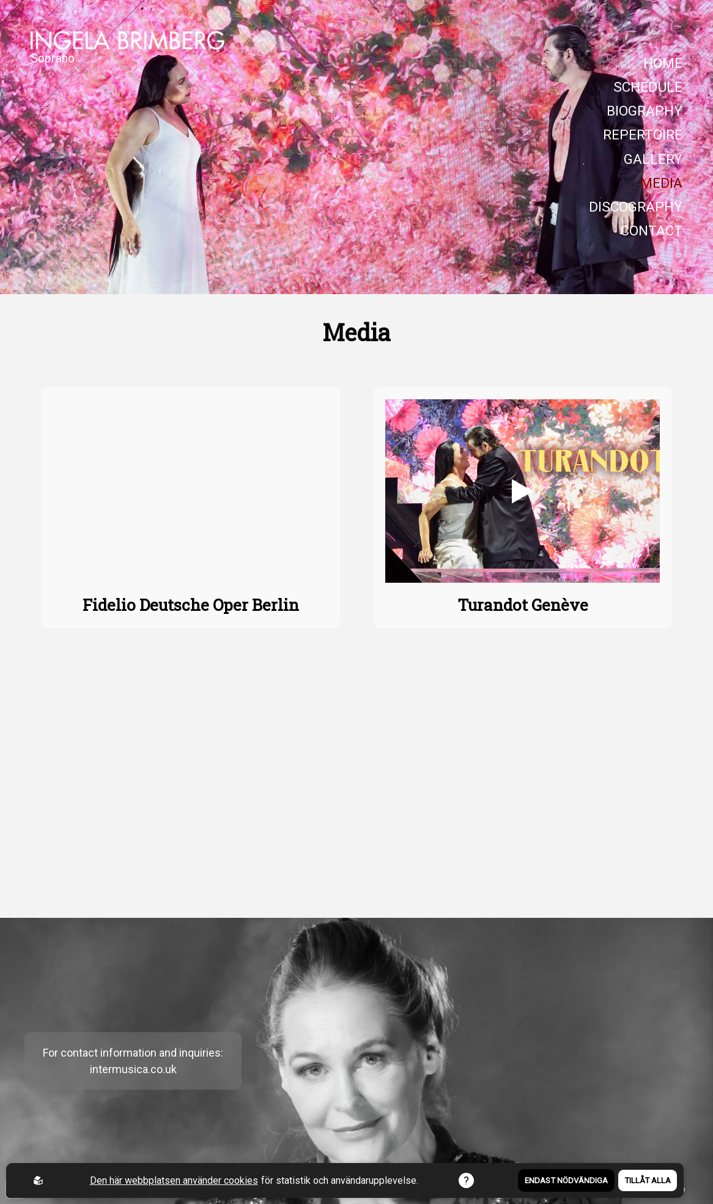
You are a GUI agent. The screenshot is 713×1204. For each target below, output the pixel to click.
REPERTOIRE (642, 135)
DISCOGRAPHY (635, 207)
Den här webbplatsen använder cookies (174, 1180)
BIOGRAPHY (644, 111)
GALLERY (653, 159)
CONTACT (651, 231)
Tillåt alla (647, 1180)
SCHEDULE (647, 87)
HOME (662, 63)
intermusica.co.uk (133, 1069)
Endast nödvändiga (566, 1180)
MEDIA (661, 183)
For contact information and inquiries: (133, 1052)
